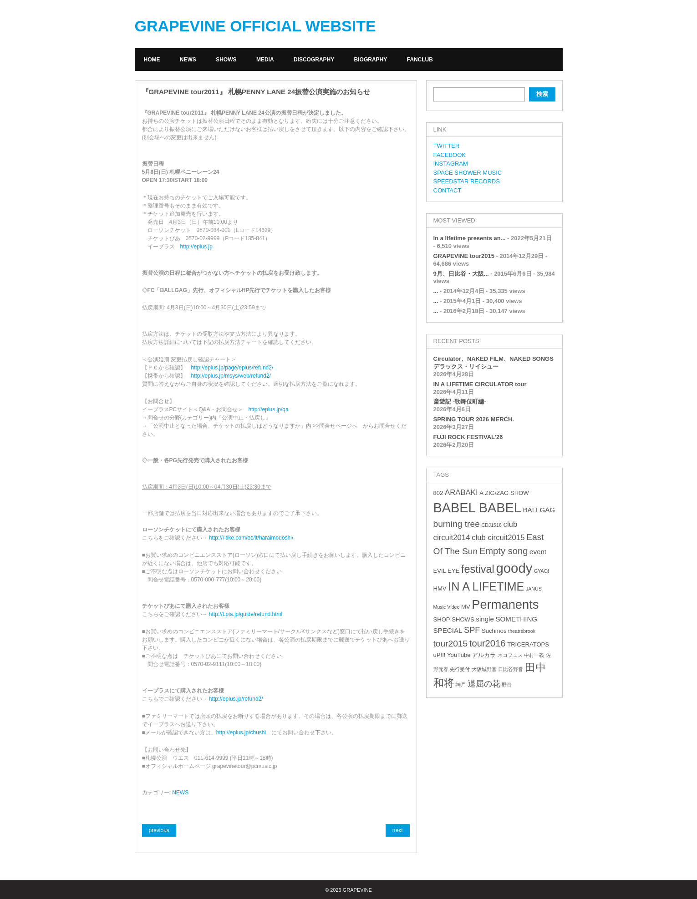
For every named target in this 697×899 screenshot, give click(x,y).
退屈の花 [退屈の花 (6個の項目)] (484, 683)
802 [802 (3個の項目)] (438, 493)
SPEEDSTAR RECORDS (466, 181)
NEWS (188, 59)
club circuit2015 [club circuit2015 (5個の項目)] (498, 537)
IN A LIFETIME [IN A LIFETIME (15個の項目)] (486, 586)
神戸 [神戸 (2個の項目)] (461, 684)
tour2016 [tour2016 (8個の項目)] (487, 643)
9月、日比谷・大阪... (461, 273)
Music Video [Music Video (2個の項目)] (446, 607)
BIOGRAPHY (370, 59)
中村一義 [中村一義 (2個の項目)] (534, 655)
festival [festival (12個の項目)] (477, 569)
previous (159, 830)
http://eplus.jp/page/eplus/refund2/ (232, 367)
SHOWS (226, 59)
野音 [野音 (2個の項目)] (507, 684)
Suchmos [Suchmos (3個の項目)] (494, 630)
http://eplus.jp (196, 246)
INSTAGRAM (450, 163)
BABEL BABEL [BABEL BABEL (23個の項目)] (477, 507)
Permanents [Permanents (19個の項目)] (505, 604)
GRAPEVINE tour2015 (463, 256)
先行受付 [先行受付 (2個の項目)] (460, 669)
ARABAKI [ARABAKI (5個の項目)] (461, 492)
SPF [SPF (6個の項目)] (472, 630)
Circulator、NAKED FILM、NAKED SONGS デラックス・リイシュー (493, 362)
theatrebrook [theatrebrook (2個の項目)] (521, 631)
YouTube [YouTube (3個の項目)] (458, 655)
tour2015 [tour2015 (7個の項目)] (450, 643)
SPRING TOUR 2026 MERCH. (473, 419)
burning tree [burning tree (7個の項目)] (456, 524)
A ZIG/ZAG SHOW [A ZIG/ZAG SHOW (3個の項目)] (504, 493)
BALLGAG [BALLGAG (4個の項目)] (539, 510)
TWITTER (446, 145)
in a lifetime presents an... (469, 238)
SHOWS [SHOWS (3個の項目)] (463, 619)
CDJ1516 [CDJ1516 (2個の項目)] (491, 525)
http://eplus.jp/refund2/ (236, 699)
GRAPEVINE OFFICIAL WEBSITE (255, 26)
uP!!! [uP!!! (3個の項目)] (439, 655)
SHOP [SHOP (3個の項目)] (441, 619)
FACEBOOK (449, 155)
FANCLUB (420, 59)
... (435, 291)
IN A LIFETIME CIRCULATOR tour (480, 384)
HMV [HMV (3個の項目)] (440, 588)
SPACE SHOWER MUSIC (467, 172)
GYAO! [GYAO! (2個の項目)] (541, 571)
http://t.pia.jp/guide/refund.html (245, 614)
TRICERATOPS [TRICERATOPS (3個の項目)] (528, 644)
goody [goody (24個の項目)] (514, 568)
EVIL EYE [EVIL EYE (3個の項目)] (446, 570)
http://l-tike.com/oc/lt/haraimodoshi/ (251, 538)
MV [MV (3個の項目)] (465, 606)
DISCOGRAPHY (314, 59)
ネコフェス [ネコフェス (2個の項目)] (510, 655)
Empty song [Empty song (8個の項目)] (503, 551)
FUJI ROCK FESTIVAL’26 (468, 437)
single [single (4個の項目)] (485, 619)
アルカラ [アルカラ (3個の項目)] (484, 655)
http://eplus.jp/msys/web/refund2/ (231, 376)
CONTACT (447, 190)
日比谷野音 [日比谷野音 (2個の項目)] (510, 669)
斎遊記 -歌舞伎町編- (459, 401)
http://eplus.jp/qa (269, 409)
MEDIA (265, 59)
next (397, 830)
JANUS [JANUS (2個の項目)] (534, 588)
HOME (152, 59)
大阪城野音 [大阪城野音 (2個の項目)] (484, 669)
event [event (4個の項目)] (537, 552)
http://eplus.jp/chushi (241, 732)
